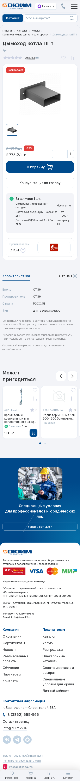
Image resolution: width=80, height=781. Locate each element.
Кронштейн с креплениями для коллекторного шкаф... (20, 418)
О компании (12, 636)
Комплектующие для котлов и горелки (25, 34)
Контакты (10, 681)
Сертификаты (14, 643)
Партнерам (12, 674)
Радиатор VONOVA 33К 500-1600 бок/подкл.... (59, 416)
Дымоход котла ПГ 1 (65, 34)
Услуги (48, 643)
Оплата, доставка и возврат (58, 670)
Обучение (11, 667)
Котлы (36, 30)
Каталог (22, 30)
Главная (7, 30)
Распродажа (53, 649)
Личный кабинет (56, 690)
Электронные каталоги (54, 658)
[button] (61, 376)
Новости (10, 649)
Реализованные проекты (16, 658)
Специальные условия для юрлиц (58, 681)
